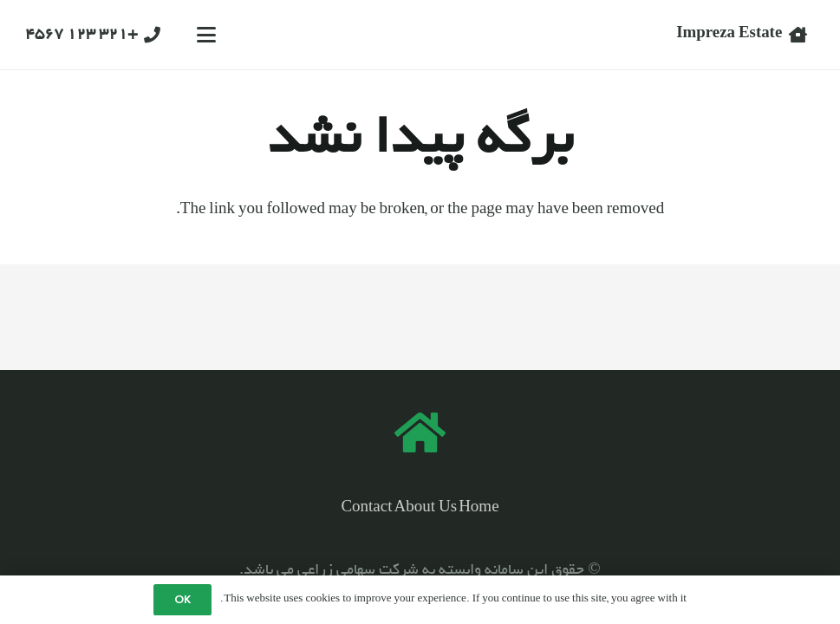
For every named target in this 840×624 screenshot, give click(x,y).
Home (478, 508)
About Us (426, 508)
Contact (366, 508)
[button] (206, 34)
